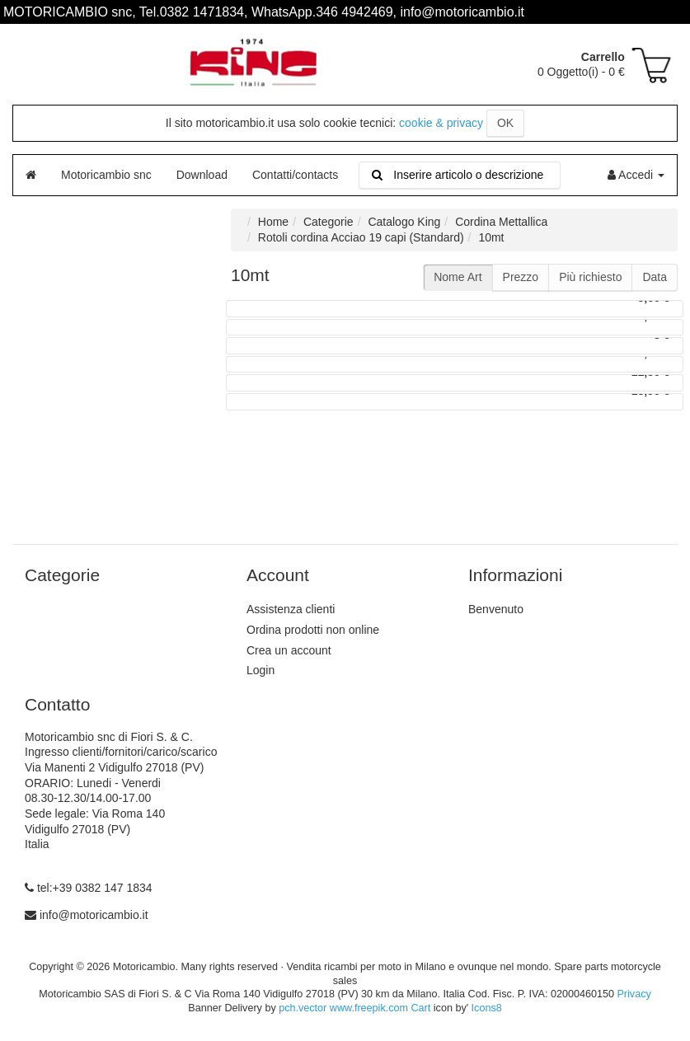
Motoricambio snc (106, 174)
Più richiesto (590, 277)
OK (505, 122)
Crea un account (288, 650)
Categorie (328, 221)
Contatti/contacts (295, 174)
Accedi (636, 174)
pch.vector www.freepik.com (343, 1008)
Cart (420, 1008)
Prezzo (521, 277)
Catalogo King (404, 221)
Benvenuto (495, 609)
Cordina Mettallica (501, 221)
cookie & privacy (441, 122)
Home (273, 221)
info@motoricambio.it (94, 914)
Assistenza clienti (290, 609)
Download (202, 174)
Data (654, 277)
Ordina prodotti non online (312, 629)
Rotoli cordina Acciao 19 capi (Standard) (361, 237)
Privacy (633, 994)
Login (260, 670)
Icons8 (487, 1008)
